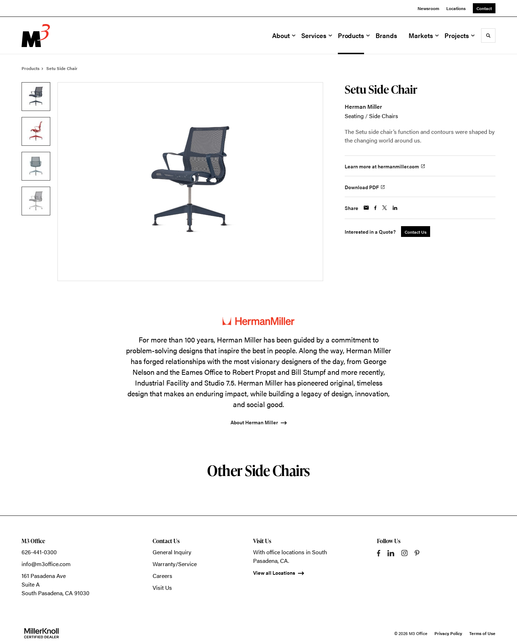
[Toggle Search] (488, 35)
